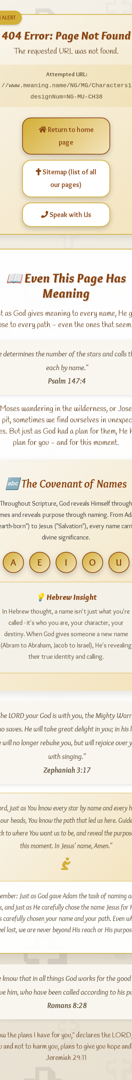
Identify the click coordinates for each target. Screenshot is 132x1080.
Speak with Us (66, 214)
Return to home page (66, 135)
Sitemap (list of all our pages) (66, 177)
